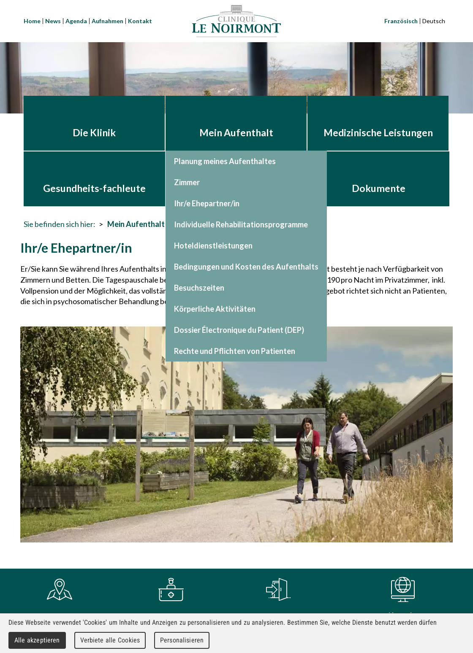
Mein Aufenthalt (136, 224)
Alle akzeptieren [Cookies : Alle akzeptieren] (37, 640)
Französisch (401, 20)
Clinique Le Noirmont (236, 21)
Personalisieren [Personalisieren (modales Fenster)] (182, 640)
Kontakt (140, 20)
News (53, 20)
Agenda (76, 20)
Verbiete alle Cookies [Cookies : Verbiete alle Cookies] (110, 640)
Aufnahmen (107, 20)
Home (32, 20)
